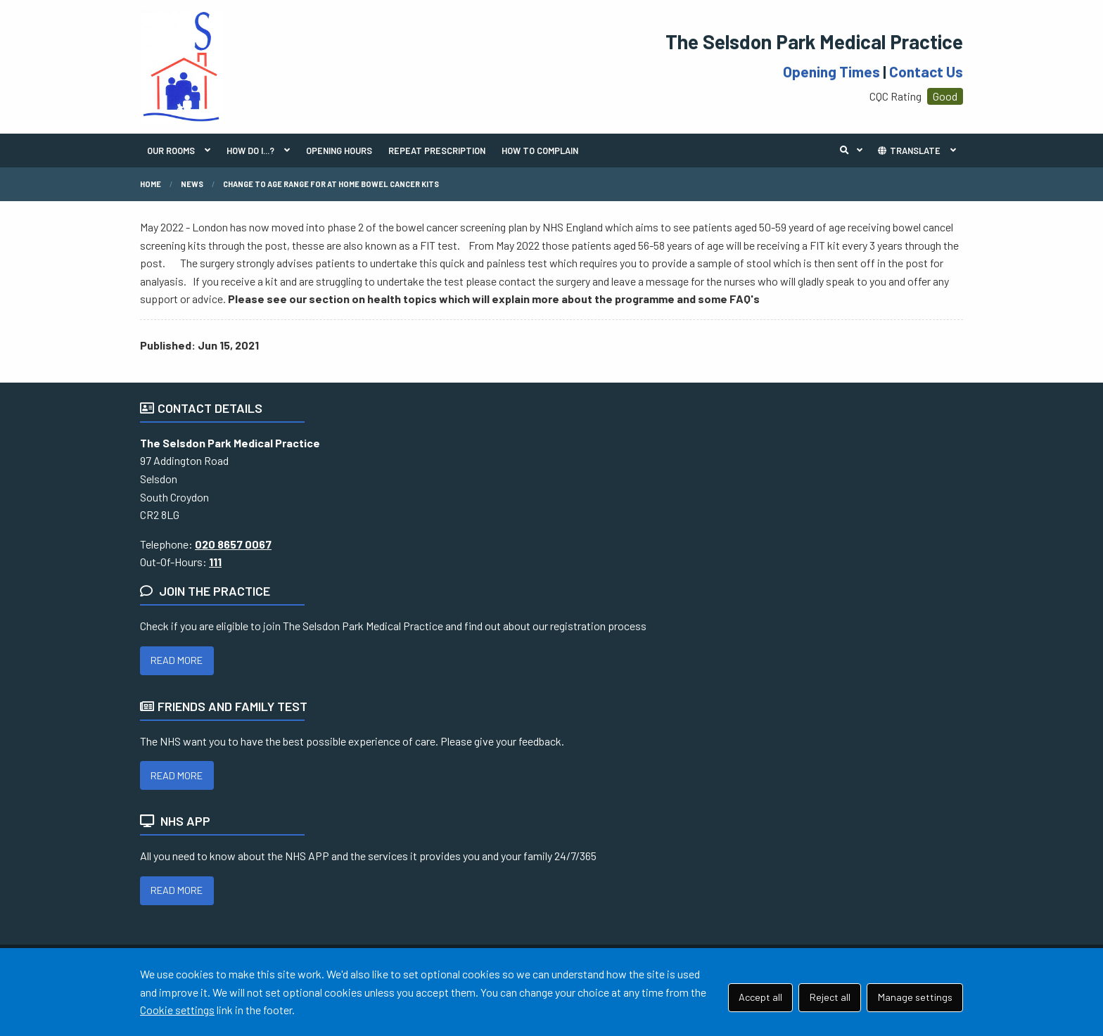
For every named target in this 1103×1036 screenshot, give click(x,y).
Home (150, 183)
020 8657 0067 (233, 544)
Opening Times (831, 71)
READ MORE (177, 660)
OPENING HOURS (339, 150)
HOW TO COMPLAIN (540, 150)
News (192, 183)
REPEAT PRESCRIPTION (436, 150)
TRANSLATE (908, 150)
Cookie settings (177, 1009)
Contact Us (926, 71)
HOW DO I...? (250, 150)
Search (854, 150)
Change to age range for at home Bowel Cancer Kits (331, 183)
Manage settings (915, 997)
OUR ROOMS (171, 150)
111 (215, 561)
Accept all (760, 997)
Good (945, 96)
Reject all (830, 997)
